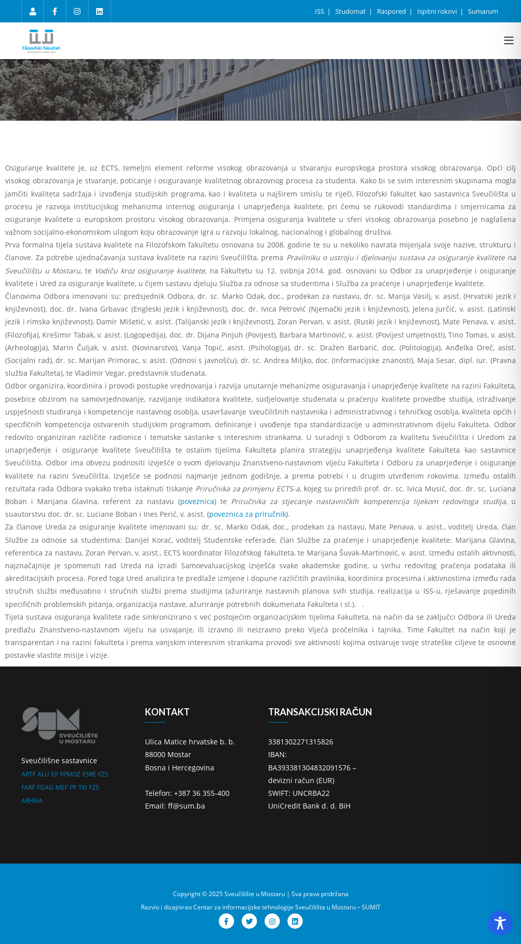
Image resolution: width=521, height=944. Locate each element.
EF (54, 774)
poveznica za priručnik (247, 514)
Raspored (392, 11)
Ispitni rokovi (437, 11)
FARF (28, 787)
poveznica (197, 501)
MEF (61, 787)
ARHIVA (32, 800)
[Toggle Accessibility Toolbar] (500, 923)
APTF (28, 774)
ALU (43, 774)
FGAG (45, 787)
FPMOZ (70, 774)
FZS (103, 774)
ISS (320, 11)
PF (73, 787)
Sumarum (483, 11)
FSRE (89, 774)
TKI (82, 787)
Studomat (351, 11)
